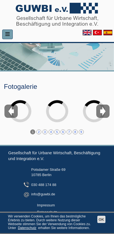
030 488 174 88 (43, 185)
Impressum (46, 205)
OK (101, 219)
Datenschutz (27, 228)
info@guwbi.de (43, 194)
